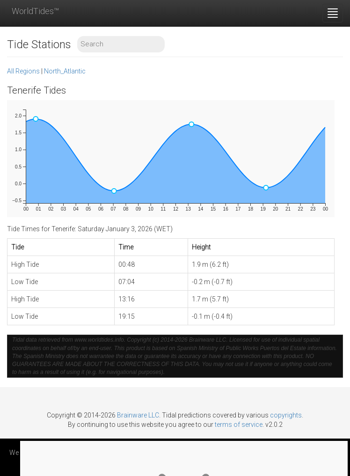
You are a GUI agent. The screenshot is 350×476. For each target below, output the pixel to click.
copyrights (286, 415)
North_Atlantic (65, 71)
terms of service (238, 424)
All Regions (23, 71)
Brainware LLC (138, 415)
